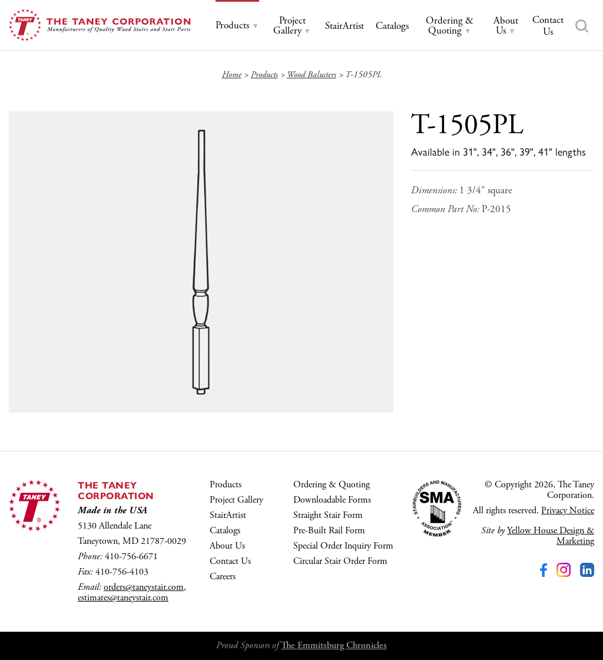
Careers (223, 576)
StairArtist (228, 515)
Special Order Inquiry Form (343, 546)
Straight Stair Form (328, 515)
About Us (227, 546)
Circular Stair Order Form (340, 561)
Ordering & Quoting (331, 484)
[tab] (237, 26)
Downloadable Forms (332, 500)
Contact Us (230, 561)
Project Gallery (236, 500)
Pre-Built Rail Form (329, 530)
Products (225, 484)
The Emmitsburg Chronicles (334, 645)
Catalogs (225, 530)
